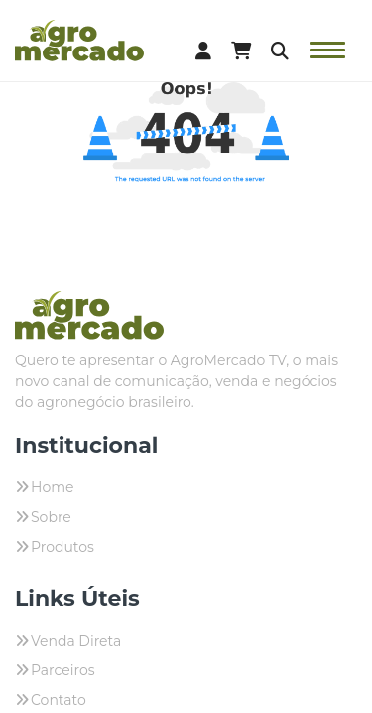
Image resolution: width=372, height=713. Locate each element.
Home (52, 487)
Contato (58, 700)
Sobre (51, 517)
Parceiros (63, 670)
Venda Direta (76, 641)
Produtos (62, 547)
